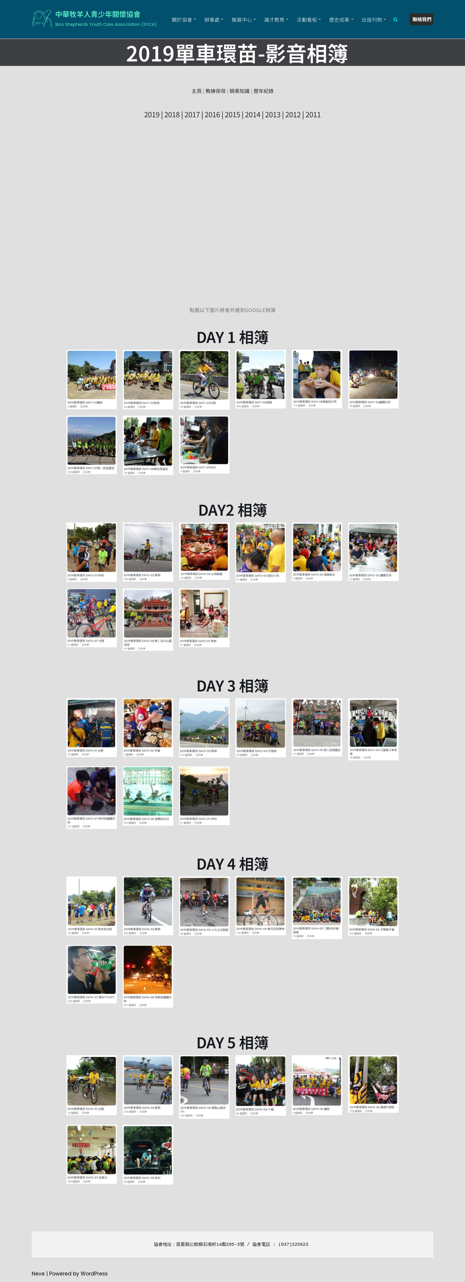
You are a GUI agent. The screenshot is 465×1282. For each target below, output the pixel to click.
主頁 (197, 90)
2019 (152, 114)
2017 (192, 114)
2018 (172, 114)
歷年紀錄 (264, 90)
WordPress (94, 1274)
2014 (252, 114)
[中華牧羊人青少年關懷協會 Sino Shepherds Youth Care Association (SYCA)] (94, 18)
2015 (232, 114)
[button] (193, 19)
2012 (293, 114)
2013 (273, 114)
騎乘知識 (240, 90)
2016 (212, 114)
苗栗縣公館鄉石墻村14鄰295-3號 (210, 1244)
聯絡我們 (422, 19)
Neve (38, 1274)
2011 (313, 114)
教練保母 (216, 90)
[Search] (395, 19)
